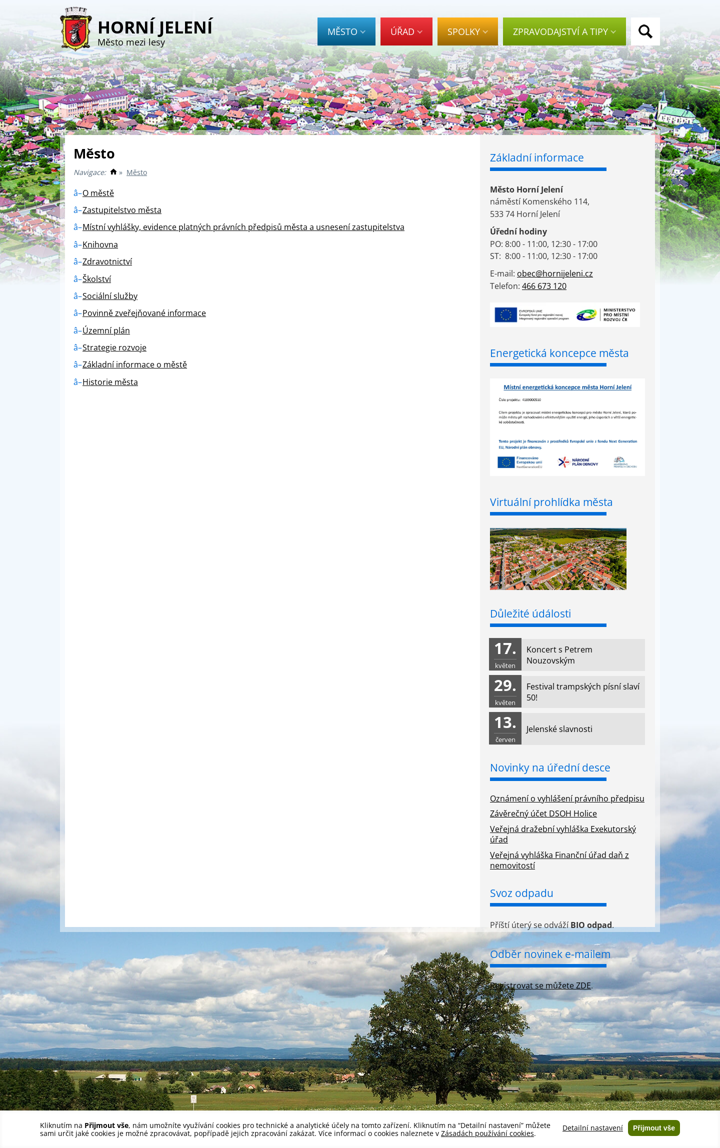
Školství (96, 279)
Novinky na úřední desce (550, 767)
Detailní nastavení (592, 1128)
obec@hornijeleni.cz (555, 273)
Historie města (110, 382)
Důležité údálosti (530, 613)
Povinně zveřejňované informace (144, 313)
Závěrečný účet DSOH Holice (543, 813)
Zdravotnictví (107, 261)
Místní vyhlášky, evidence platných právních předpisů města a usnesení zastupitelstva (243, 227)
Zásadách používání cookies (487, 1133)
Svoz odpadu (522, 893)
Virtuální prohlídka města (551, 502)
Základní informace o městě (134, 364)
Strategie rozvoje (114, 347)
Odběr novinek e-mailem (550, 954)
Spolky (468, 32)
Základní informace (537, 157)
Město (347, 32)
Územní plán (106, 330)
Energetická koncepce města (559, 353)
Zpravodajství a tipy (564, 32)
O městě (98, 193)
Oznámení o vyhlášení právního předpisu (567, 798)
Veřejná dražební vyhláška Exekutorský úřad (563, 834)
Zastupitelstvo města (122, 210)
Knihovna (100, 244)
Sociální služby (110, 296)
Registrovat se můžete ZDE (540, 985)
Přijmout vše (654, 1128)
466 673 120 (544, 286)
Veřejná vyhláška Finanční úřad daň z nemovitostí (559, 860)
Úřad (406, 32)
